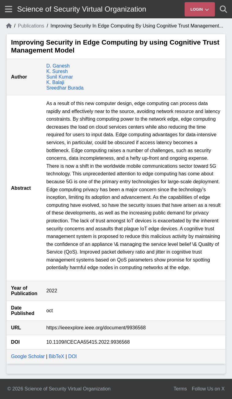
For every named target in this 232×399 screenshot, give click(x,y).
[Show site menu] (8, 9)
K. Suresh (57, 71)
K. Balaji (55, 82)
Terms (180, 388)
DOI (72, 356)
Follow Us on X (208, 388)
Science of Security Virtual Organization (81, 9)
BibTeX (56, 356)
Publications (31, 25)
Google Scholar (28, 356)
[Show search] (223, 9)
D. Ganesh (57, 65)
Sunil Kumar (59, 76)
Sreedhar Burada (64, 87)
